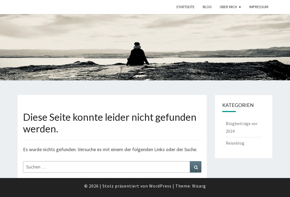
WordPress (160, 186)
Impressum (258, 6)
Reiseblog (235, 143)
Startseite (185, 6)
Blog (207, 6)
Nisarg (199, 186)
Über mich (228, 6)
